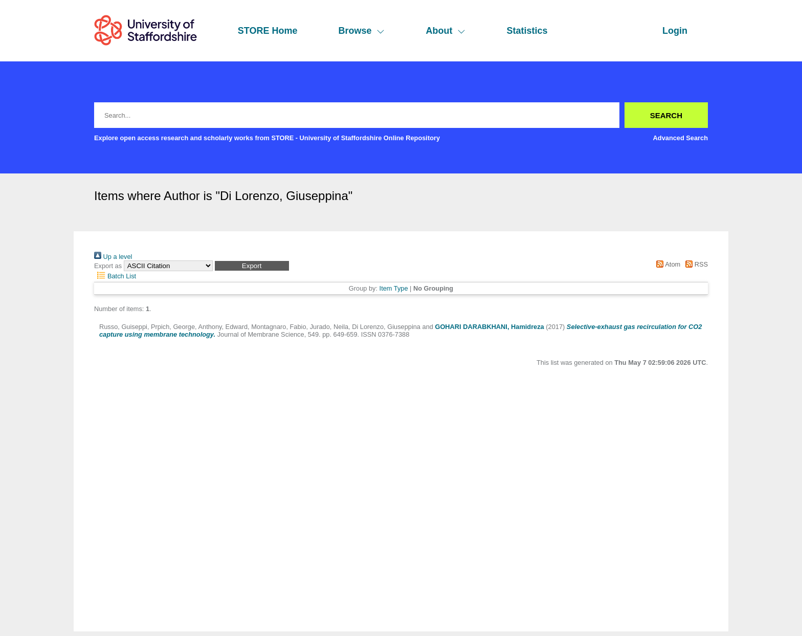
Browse (361, 31)
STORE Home (268, 31)
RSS (695, 264)
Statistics (526, 31)
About (445, 31)
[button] (252, 266)
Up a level (113, 256)
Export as (108, 266)
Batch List (115, 276)
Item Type (394, 288)
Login (674, 31)
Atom (666, 264)
